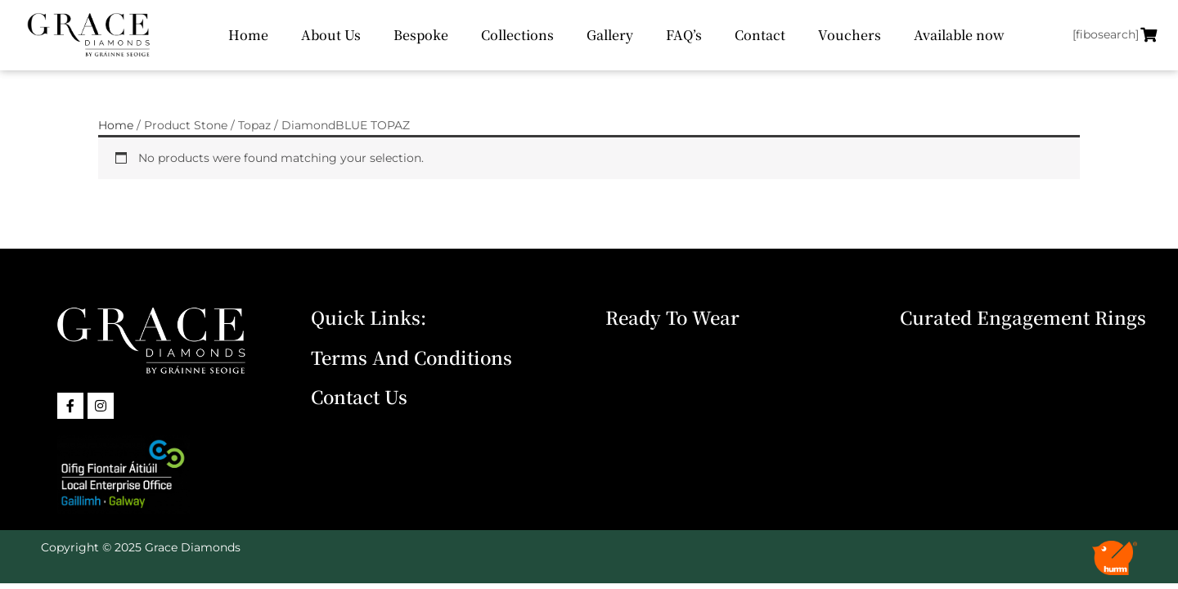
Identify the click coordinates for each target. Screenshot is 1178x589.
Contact (760, 34)
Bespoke (420, 34)
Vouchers (849, 34)
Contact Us (359, 396)
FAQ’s (684, 34)
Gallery (610, 34)
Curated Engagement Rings (1023, 317)
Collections (517, 34)
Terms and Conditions (411, 357)
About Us (331, 34)
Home (248, 34)
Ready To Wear (672, 317)
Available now (959, 34)
